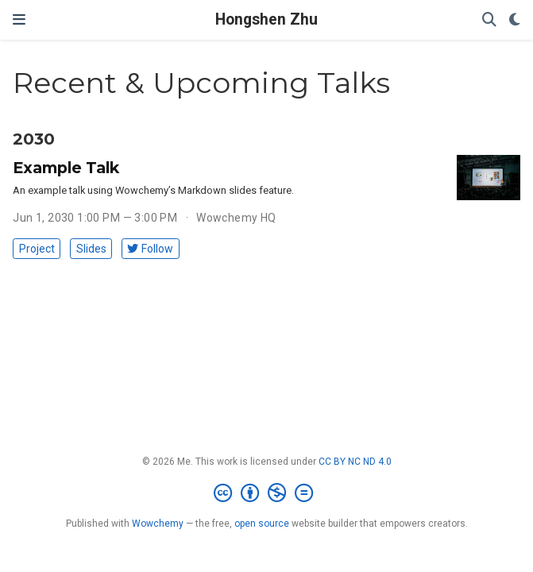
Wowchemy (157, 523)
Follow (150, 248)
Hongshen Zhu (266, 19)
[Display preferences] (514, 20)
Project (37, 248)
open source (261, 523)
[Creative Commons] (266, 493)
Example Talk (66, 167)
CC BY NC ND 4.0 (355, 461)
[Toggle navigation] (19, 19)
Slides (91, 248)
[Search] (489, 20)
